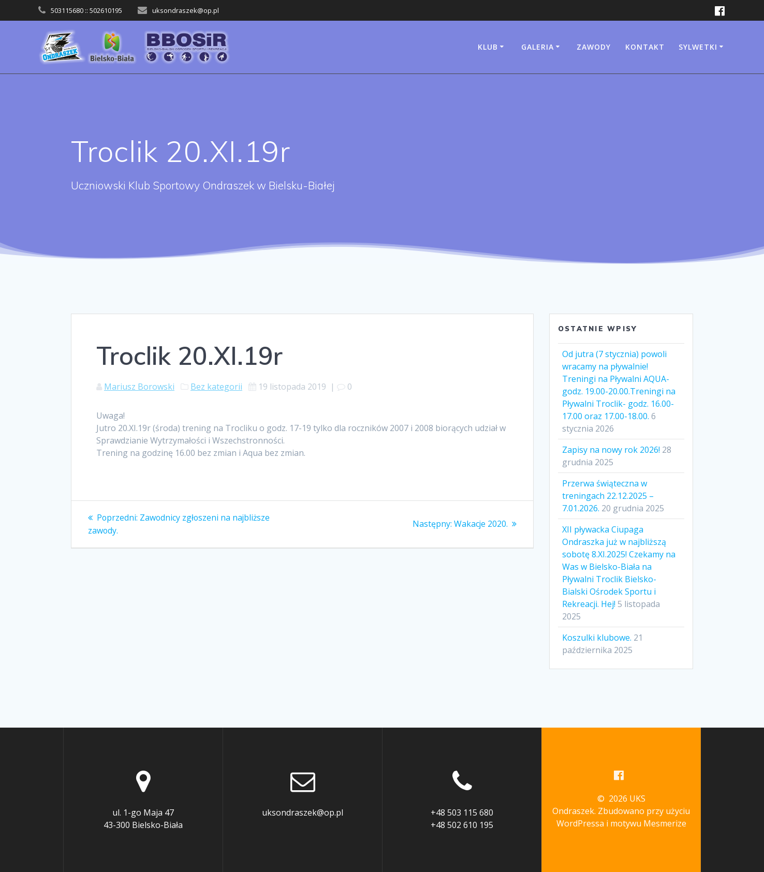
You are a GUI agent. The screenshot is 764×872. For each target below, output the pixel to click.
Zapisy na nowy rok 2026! (611, 449)
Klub (488, 47)
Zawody (594, 47)
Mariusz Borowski (139, 386)
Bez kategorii (216, 386)
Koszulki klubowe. (596, 637)
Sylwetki (698, 47)
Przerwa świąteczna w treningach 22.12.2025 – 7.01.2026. (608, 496)
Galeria (537, 47)
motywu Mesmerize (648, 823)
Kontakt (645, 47)
